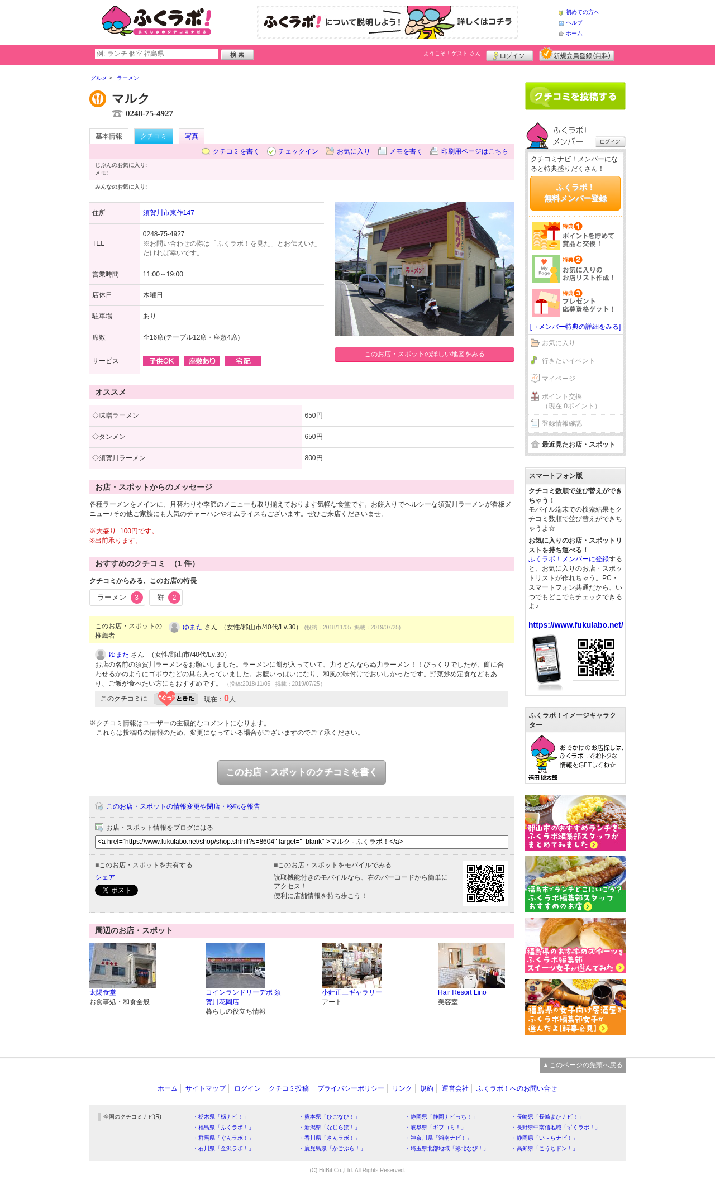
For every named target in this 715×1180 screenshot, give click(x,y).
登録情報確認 (562, 423)
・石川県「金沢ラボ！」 (223, 1148)
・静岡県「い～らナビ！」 (544, 1138)
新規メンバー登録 (576, 54)
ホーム (574, 33)
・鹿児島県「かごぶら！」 (332, 1148)
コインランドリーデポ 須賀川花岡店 (243, 997)
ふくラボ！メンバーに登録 (568, 559)
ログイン (509, 54)
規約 (426, 1088)
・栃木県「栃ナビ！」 (221, 1117)
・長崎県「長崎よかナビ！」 (547, 1117)
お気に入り (353, 151)
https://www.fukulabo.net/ (575, 624)
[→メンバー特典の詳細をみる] (575, 327)
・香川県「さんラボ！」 (329, 1138)
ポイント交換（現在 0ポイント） (571, 401)
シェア (105, 877)
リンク (402, 1088)
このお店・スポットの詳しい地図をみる (424, 354)
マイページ (558, 379)
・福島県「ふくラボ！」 (223, 1127)
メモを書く (406, 151)
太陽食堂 (102, 992)
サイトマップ (205, 1088)
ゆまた (193, 627)
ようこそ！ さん (452, 53)
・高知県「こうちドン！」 (544, 1148)
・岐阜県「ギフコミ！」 (435, 1127)
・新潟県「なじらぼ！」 (329, 1127)
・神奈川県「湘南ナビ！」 (438, 1138)
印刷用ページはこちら (474, 151)
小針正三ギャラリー (352, 992)
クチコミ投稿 (289, 1088)
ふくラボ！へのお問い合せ (516, 1088)
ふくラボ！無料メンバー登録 (575, 193)
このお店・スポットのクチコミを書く (302, 772)
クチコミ (153, 136)
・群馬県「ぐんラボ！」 (223, 1138)
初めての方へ (582, 12)
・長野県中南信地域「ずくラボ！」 (555, 1127)
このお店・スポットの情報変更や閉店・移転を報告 (183, 806)
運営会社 (455, 1088)
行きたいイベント (568, 361)
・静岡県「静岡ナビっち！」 (441, 1117)
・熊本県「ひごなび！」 (329, 1117)
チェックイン (298, 151)
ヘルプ (574, 23)
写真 (191, 136)
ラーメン (120, 597)
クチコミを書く (236, 151)
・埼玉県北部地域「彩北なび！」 (447, 1148)
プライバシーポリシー (350, 1088)
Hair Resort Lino (462, 992)
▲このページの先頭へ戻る (582, 1065)
